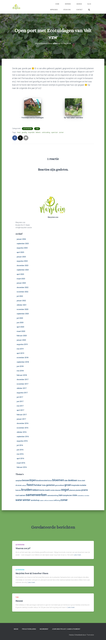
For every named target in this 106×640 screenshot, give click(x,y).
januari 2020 (21, 340)
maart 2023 (21, 279)
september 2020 (23, 314)
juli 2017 (20, 397)
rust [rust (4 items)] (17, 495)
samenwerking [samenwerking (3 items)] (52, 495)
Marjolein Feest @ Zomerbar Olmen (32, 573)
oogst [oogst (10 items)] (65, 490)
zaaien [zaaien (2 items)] (42, 500)
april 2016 (20, 458)
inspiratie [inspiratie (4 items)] (75, 485)
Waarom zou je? (23, 548)
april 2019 (20, 353)
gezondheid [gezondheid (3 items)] (59, 485)
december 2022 (22, 287)
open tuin (54, 132)
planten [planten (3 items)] (78, 490)
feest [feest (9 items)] (30, 485)
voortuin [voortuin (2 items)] (87, 495)
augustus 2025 (22, 248)
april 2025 (20, 252)
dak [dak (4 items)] (66, 480)
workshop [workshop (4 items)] (35, 500)
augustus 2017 (22, 393)
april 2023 (20, 274)
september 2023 (23, 270)
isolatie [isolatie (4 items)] (83, 485)
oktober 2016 (21, 432)
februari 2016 (22, 467)
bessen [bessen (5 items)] (25, 480)
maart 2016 (21, 463)
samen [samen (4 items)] (22, 495)
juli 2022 (20, 296)
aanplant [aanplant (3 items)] (19, 480)
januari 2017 (21, 419)
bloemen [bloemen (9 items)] (58, 480)
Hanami (19, 601)
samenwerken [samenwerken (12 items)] (36, 495)
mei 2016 (20, 454)
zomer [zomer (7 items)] (64, 500)
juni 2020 (20, 322)
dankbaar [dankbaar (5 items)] (72, 480)
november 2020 (22, 309)
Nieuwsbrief (44, 629)
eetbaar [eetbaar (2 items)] (24, 485)
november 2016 (22, 428)
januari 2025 (21, 257)
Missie (16, 629)
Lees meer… (78, 555)
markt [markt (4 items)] (47, 490)
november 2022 (22, 292)
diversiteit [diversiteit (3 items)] (81, 480)
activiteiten (27, 128)
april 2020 (20, 327)
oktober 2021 (21, 305)
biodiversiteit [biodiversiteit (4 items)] (42, 480)
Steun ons (67, 9)
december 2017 (22, 379)
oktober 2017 (21, 388)
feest (19, 132)
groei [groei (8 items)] (67, 485)
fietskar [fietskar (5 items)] (37, 485)
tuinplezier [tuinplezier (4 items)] (67, 495)
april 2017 (20, 410)
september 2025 (23, 243)
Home (57, 4)
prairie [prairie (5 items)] (84, 490)
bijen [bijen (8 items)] (33, 480)
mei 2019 (20, 349)
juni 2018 (20, 366)
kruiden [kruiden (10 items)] (26, 490)
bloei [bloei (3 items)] (50, 480)
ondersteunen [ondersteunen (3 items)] (55, 490)
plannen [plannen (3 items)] (72, 490)
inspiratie (31, 132)
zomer (61, 132)
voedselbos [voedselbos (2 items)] (80, 495)
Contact (79, 9)
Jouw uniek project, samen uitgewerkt (66, 629)
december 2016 (22, 423)
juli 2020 (20, 318)
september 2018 (23, 362)
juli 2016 (20, 445)
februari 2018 (22, 375)
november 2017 (22, 384)
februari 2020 (22, 336)
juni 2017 (20, 401)
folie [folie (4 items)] (44, 485)
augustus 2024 (22, 261)
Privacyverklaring (29, 629)
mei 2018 (20, 371)
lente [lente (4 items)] (42, 490)
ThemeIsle (90, 635)
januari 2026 (21, 239)
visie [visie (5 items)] (74, 495)
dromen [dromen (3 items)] (19, 485)
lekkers (38, 132)
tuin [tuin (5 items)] (60, 495)
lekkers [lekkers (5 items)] (36, 490)
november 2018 (22, 357)
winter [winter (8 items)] (26, 500)
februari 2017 (22, 415)
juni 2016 (20, 450)
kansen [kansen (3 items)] (18, 490)
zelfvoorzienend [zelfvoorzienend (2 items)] (48, 500)
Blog (89, 4)
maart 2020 (21, 331)
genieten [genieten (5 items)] (50, 485)
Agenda (79, 4)
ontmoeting (46, 132)
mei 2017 (20, 406)
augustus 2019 (22, 344)
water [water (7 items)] (19, 500)
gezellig (24, 132)
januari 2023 (21, 283)
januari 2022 (21, 301)
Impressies (54, 9)
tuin (37, 128)
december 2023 (22, 265)
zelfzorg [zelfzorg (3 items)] (57, 500)
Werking (68, 4)
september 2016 (23, 436)
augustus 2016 (22, 441)
